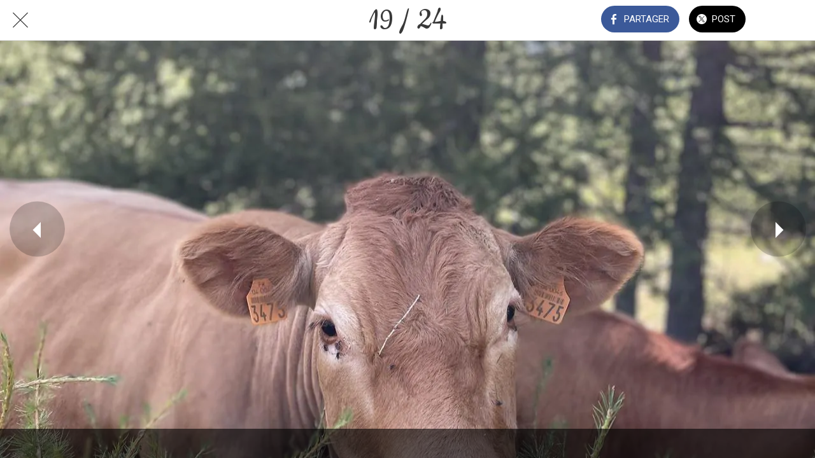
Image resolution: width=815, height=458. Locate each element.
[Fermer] (20, 20)
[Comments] (782, 20)
